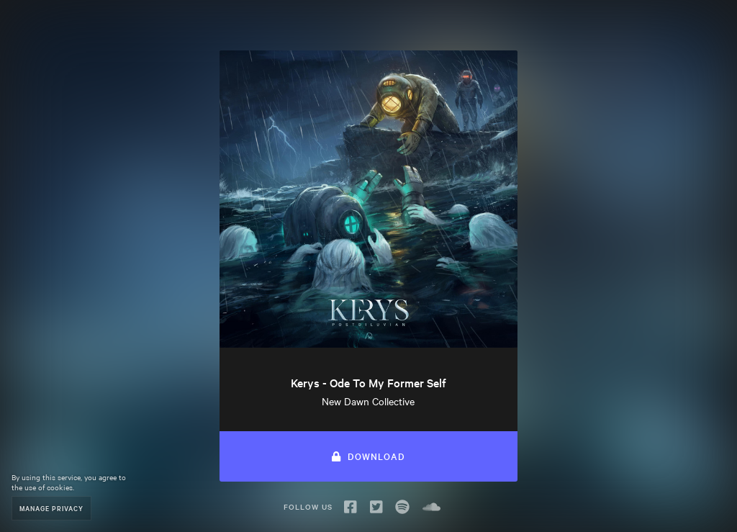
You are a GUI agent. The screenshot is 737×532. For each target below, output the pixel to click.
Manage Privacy (51, 507)
